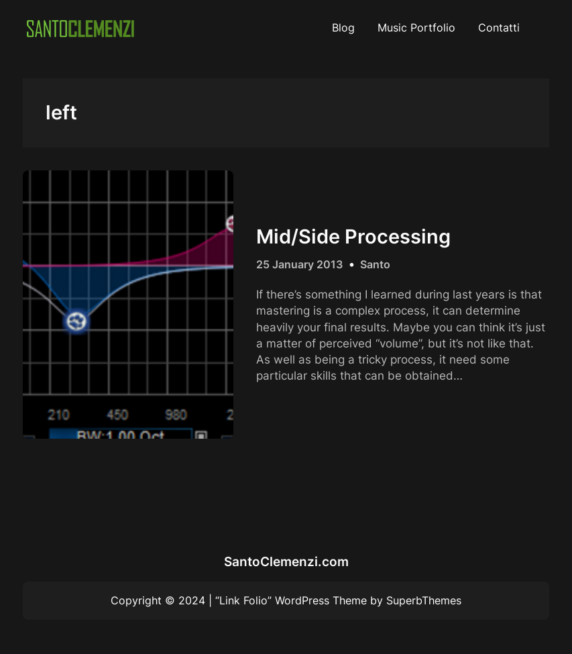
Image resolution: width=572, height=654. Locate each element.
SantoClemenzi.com (286, 561)
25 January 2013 (299, 264)
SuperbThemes (423, 600)
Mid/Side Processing (353, 236)
